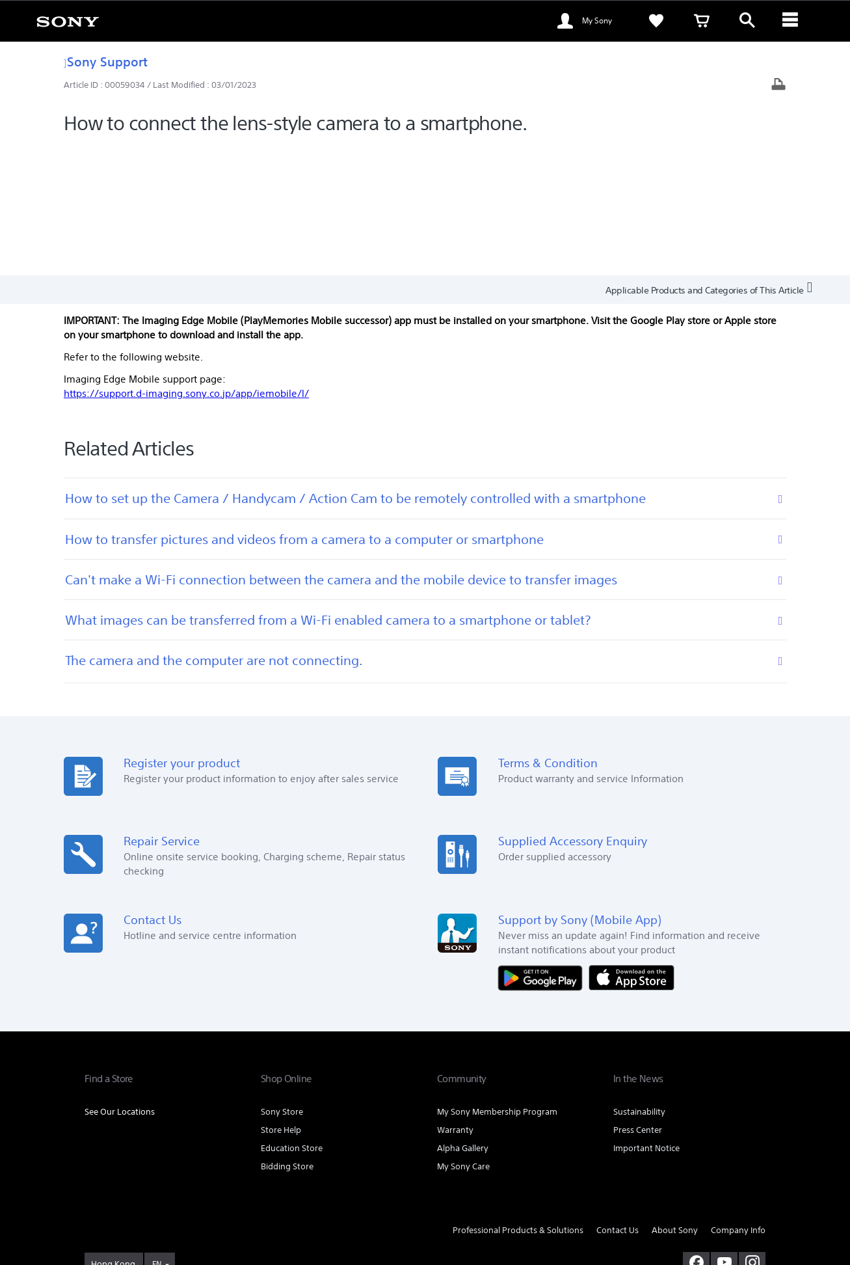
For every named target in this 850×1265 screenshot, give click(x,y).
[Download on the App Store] (631, 846)
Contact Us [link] (617, 1099)
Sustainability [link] (639, 980)
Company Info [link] (738, 1099)
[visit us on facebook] (696, 1132)
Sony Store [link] (282, 980)
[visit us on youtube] (724, 1132)
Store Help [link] (281, 999)
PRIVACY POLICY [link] (390, 1194)
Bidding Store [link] (287, 1035)
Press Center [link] (637, 999)
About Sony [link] (675, 1099)
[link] (67, 20)
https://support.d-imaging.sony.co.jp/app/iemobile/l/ (186, 262)
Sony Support (106, 61)
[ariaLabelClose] (793, 21)
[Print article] (778, 85)
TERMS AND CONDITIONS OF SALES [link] (295, 1194)
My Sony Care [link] (463, 1035)
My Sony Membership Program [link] (497, 980)
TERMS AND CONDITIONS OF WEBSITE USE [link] (156, 1194)
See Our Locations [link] (120, 980)
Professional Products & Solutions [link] (518, 1099)
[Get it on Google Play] (543, 846)
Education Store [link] (292, 1017)
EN (156, 1133)
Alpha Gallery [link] (462, 1017)
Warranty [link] (455, 999)
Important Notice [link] (646, 1017)
